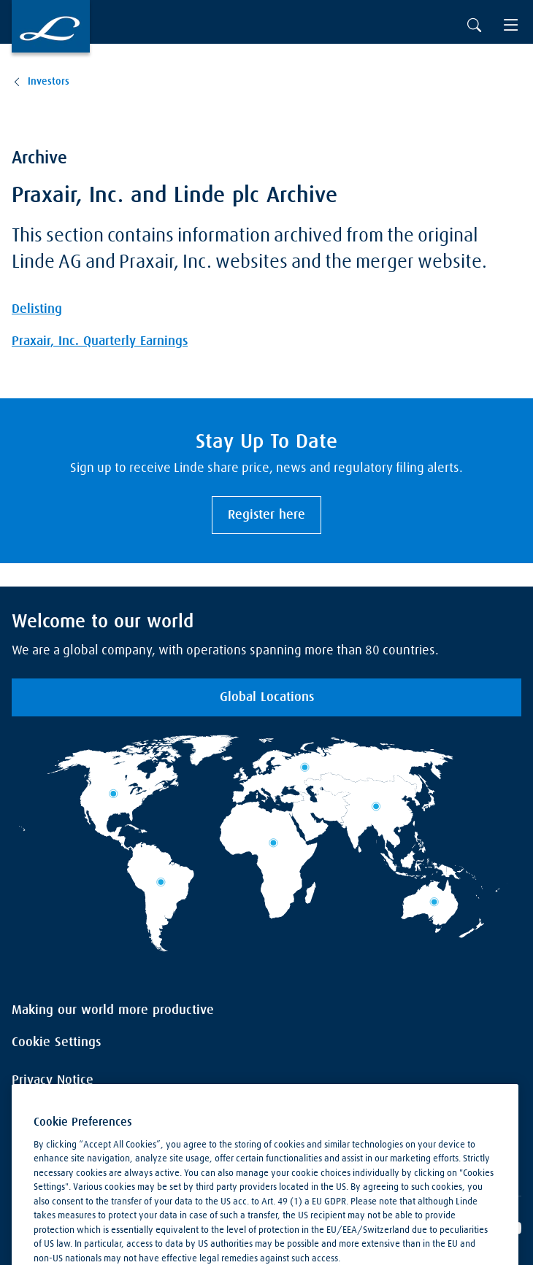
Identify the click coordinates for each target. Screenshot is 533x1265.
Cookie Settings (56, 1042)
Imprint (32, 1118)
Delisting (37, 309)
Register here (266, 515)
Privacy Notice (52, 1080)
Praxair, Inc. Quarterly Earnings (100, 341)
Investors (48, 82)
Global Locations (267, 697)
